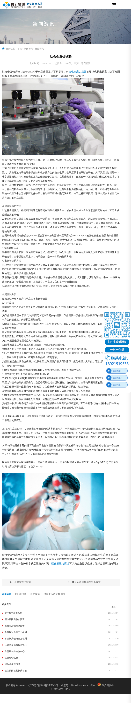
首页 (19, 48)
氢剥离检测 (20, 594)
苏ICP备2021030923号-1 (78, 685)
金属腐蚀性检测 (22, 582)
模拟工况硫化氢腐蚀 (54, 594)
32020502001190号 (60, 689)
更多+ (114, 606)
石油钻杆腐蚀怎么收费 (89, 582)
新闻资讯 (28, 48)
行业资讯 (39, 48)
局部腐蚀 (35, 594)
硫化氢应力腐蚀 (77, 71)
